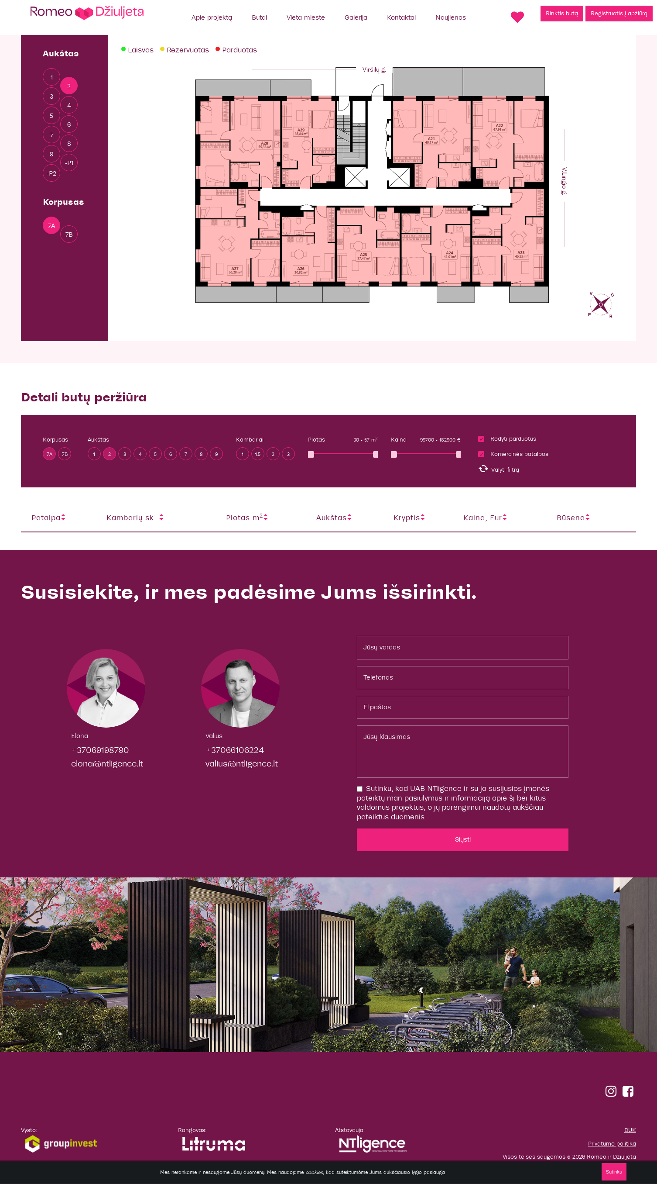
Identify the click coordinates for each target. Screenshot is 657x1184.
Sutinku (614, 1171)
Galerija (356, 17)
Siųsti (463, 839)
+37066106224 (234, 750)
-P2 (51, 173)
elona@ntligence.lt (107, 763)
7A (51, 225)
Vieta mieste (306, 17)
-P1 (69, 162)
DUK (630, 1130)
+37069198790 (100, 750)
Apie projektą (212, 17)
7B (69, 234)
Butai (259, 17)
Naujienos (450, 17)
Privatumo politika (612, 1144)
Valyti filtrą (498, 468)
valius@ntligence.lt (241, 763)
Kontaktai (401, 17)
